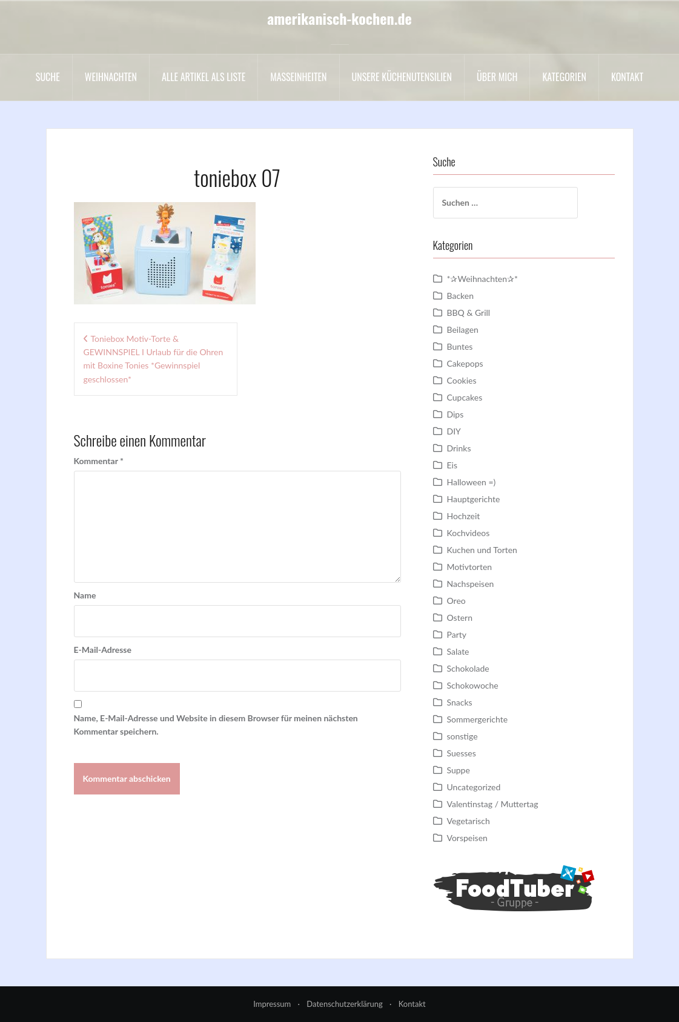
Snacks (459, 702)
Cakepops (465, 363)
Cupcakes (465, 397)
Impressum (272, 1004)
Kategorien (564, 77)
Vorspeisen (467, 838)
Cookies (462, 380)
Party (456, 634)
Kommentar (99, 461)
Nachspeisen (470, 583)
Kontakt (627, 77)
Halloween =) (471, 482)
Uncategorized (474, 787)
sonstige (462, 736)
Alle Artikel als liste (203, 77)
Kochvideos (468, 533)
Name (85, 595)
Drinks (459, 448)
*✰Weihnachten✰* (482, 279)
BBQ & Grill (469, 312)
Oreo (456, 600)
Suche (48, 77)
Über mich (497, 77)
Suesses (461, 753)
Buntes (460, 346)
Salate (458, 651)
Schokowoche (472, 685)
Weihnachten (111, 77)
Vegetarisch (468, 821)
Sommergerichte (477, 719)
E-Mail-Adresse (102, 649)
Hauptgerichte (473, 499)
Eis (452, 465)
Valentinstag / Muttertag (492, 804)
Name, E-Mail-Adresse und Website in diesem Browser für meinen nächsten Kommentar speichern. (216, 724)
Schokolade (468, 668)
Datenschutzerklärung (344, 1004)
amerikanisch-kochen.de (339, 18)
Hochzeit (463, 516)
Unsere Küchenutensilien (402, 77)
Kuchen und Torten (482, 550)
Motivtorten (469, 567)
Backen (460, 295)
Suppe (458, 770)
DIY (454, 431)
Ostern (459, 617)
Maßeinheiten (298, 77)
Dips (455, 414)
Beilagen (463, 329)
